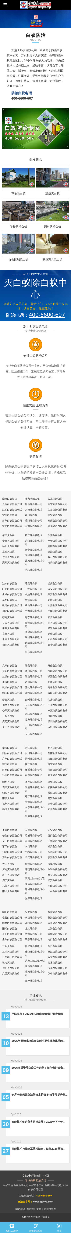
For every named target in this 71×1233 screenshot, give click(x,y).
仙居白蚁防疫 (55, 699)
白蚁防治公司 (21, 1185)
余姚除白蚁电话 (33, 594)
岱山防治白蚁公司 (57, 671)
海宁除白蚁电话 (33, 617)
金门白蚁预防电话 (12, 841)
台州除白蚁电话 (33, 699)
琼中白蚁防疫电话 (57, 973)
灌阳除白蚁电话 (33, 923)
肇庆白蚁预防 (9, 747)
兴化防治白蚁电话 (57, 526)
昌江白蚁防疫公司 (57, 951)
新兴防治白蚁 (55, 747)
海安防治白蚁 (55, 515)
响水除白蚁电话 (33, 569)
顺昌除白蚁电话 (33, 884)
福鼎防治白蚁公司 (57, 851)
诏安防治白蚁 (55, 830)
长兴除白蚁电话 (33, 651)
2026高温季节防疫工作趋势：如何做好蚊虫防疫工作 (40, 1067)
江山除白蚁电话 (33, 676)
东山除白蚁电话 (33, 841)
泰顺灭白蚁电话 (11, 628)
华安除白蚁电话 (33, 857)
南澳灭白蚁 (8, 798)
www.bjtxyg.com (43, 1201)
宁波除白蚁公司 (33, 589)
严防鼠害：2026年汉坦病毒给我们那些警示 (37, 1014)
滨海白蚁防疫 (55, 535)
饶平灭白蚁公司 (11, 787)
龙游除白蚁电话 (33, 692)
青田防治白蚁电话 (57, 692)
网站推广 (31, 1209)
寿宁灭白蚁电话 (11, 874)
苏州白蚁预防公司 (12, 520)
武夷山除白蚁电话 (35, 878)
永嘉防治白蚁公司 (57, 605)
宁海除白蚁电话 (33, 610)
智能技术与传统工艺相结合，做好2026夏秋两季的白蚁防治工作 (40, 1148)
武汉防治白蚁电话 (57, 923)
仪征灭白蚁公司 (11, 557)
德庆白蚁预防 (9, 764)
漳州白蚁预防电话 (12, 857)
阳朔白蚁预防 (9, 928)
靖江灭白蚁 (8, 535)
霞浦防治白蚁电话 (57, 857)
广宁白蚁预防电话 (12, 758)
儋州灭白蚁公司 (11, 968)
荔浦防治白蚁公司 (57, 917)
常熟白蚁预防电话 (12, 526)
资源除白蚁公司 (33, 934)
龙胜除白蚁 (31, 928)
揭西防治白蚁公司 (57, 769)
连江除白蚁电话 (33, 796)
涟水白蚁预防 (9, 583)
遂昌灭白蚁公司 (11, 705)
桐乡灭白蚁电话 (11, 644)
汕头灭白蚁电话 (11, 792)
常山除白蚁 (31, 682)
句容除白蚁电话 (33, 555)
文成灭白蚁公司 (11, 622)
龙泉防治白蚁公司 (57, 687)
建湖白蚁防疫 (55, 551)
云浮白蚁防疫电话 (57, 727)
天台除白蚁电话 (33, 734)
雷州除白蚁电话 (33, 758)
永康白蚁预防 (9, 682)
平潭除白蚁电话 (33, 816)
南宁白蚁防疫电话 (57, 874)
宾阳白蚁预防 (9, 912)
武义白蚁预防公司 (12, 687)
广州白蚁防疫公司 (57, 705)
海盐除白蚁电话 (33, 631)
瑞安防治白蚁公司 (57, 589)
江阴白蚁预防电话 (12, 509)
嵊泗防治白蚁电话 (57, 676)
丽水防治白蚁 (55, 682)
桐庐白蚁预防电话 (12, 610)
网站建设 (20, 1209)
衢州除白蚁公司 (33, 671)
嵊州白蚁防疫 (55, 633)
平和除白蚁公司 (33, 851)
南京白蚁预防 (9, 498)
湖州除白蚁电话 (33, 637)
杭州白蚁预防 (9, 599)
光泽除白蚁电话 (33, 898)
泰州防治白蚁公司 (57, 520)
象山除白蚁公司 (33, 605)
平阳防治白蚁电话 (57, 610)
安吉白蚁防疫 (55, 617)
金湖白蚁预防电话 (12, 594)
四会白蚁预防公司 (12, 753)
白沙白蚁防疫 (55, 946)
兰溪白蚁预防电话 (12, 676)
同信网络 (49, 1209)
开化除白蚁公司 (33, 687)
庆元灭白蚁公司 (11, 721)
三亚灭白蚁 (8, 946)
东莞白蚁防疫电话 (57, 710)
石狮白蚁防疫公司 (57, 787)
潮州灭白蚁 (8, 781)
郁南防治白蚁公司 (57, 753)
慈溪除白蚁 (31, 599)
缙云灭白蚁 (8, 699)
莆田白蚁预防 (9, 846)
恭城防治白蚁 (55, 912)
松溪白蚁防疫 (55, 864)
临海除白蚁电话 (33, 719)
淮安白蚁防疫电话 (57, 562)
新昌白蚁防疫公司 (57, 639)
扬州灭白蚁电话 (11, 546)
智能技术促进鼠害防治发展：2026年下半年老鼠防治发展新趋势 (40, 1121)
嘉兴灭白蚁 (8, 633)
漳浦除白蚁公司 (33, 835)
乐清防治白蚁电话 (57, 594)
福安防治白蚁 (55, 846)
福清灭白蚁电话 (11, 809)
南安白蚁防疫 (55, 798)
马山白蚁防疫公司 (57, 885)
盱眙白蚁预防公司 (12, 589)
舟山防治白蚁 (55, 665)
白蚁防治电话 (26, 1195)
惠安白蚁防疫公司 (57, 803)
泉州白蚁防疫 (55, 781)
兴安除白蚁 (31, 912)
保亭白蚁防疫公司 (57, 968)
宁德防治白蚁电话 (57, 841)
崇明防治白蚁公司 (57, 934)
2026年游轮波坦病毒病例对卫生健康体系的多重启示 (40, 1040)
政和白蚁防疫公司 (57, 869)
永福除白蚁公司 (33, 917)
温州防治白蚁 (55, 583)
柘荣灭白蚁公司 (11, 885)
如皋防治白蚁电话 (57, 509)
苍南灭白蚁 (8, 617)
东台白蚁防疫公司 (57, 557)
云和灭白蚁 (8, 716)
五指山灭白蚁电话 (12, 957)
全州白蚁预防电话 (12, 939)
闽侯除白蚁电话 (33, 781)
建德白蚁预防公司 (12, 605)
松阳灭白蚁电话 (11, 710)
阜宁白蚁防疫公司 (57, 540)
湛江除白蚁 (31, 747)
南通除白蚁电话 (33, 526)
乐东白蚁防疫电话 (57, 957)
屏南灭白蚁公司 (11, 869)
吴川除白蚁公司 (33, 753)
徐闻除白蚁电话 (33, 775)
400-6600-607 (22, 98)
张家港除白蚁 (32, 498)
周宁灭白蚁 (8, 880)
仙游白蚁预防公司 (12, 851)
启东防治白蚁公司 (57, 504)
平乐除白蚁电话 (33, 939)
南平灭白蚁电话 (11, 891)
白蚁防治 (8, 1185)
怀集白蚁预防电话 (12, 775)
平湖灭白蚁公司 (11, 639)
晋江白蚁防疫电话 (57, 792)
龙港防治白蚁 (55, 599)
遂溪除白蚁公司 (33, 769)
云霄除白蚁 (31, 830)
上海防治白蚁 (55, 928)
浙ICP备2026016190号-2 (35, 1217)
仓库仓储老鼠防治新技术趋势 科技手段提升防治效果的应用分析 (40, 1094)
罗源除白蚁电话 (33, 801)
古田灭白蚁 (8, 864)
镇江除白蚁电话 (33, 535)
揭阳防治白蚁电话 (57, 758)
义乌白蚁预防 (9, 665)
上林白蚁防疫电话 (57, 891)
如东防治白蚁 (55, 498)
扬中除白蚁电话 (33, 549)
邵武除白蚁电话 (33, 864)
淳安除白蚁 (31, 583)
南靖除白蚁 (31, 846)
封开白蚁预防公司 (12, 769)
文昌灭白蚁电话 (11, 973)
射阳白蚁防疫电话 (57, 546)
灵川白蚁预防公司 (12, 934)
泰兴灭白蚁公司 (11, 540)
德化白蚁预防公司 (12, 835)
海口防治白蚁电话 (57, 939)
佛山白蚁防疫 (55, 716)
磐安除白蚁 (31, 665)
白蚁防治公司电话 (54, 1185)
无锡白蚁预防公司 (12, 504)
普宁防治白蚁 (55, 764)
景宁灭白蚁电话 (11, 727)
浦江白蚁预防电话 (12, 692)
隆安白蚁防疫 (55, 880)
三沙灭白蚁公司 (11, 951)
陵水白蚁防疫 (55, 962)
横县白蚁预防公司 (12, 917)
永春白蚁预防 (9, 830)
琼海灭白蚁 (8, 962)
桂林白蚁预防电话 (12, 923)
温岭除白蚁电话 (33, 714)
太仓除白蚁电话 (33, 509)
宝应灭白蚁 (8, 551)
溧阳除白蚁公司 (33, 520)
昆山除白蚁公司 (33, 504)
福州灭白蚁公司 (11, 803)
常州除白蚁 (31, 515)
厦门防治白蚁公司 (57, 835)
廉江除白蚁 (31, 764)
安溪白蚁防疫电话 (57, 809)
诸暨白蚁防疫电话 (57, 628)
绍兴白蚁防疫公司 (57, 622)
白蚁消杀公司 (36, 1185)
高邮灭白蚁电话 (11, 562)
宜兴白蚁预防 (9, 515)
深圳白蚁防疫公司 (57, 721)
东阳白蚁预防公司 (12, 671)
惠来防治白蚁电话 (57, 775)
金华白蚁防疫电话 (57, 644)
